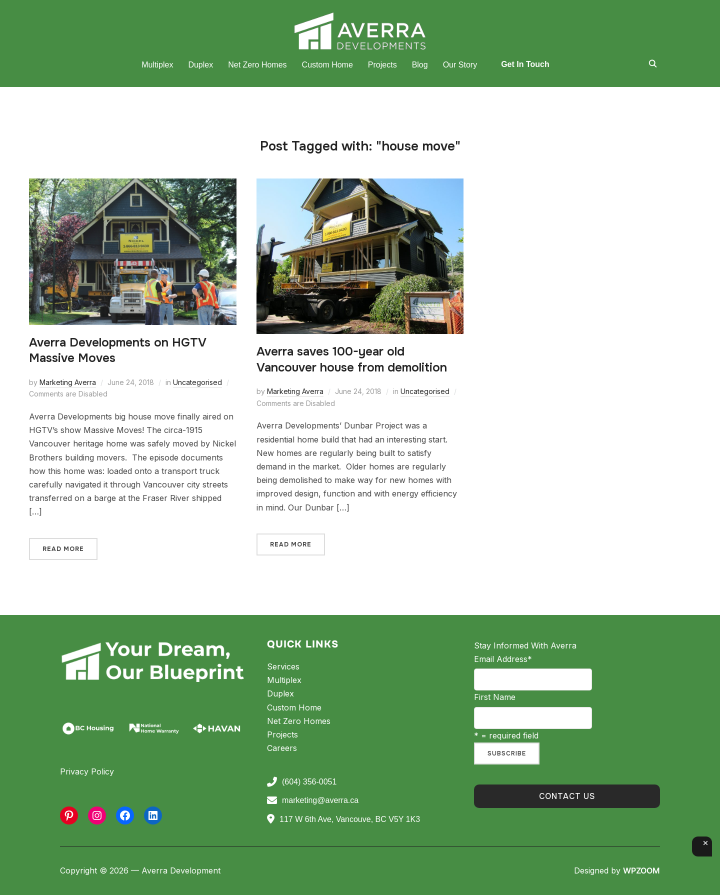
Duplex (200, 64)
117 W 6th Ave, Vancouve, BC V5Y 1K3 (343, 819)
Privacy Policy (87, 771)
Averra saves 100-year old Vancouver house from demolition (351, 359)
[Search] (652, 63)
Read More (63, 549)
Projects (382, 64)
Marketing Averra (68, 382)
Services (283, 667)
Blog (420, 64)
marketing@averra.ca (312, 801)
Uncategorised (197, 382)
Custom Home (327, 64)
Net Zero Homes (257, 64)
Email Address (503, 659)
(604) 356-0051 (301, 782)
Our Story (460, 64)
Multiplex (157, 64)
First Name (495, 697)
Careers (282, 748)
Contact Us (567, 796)
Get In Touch (525, 64)
